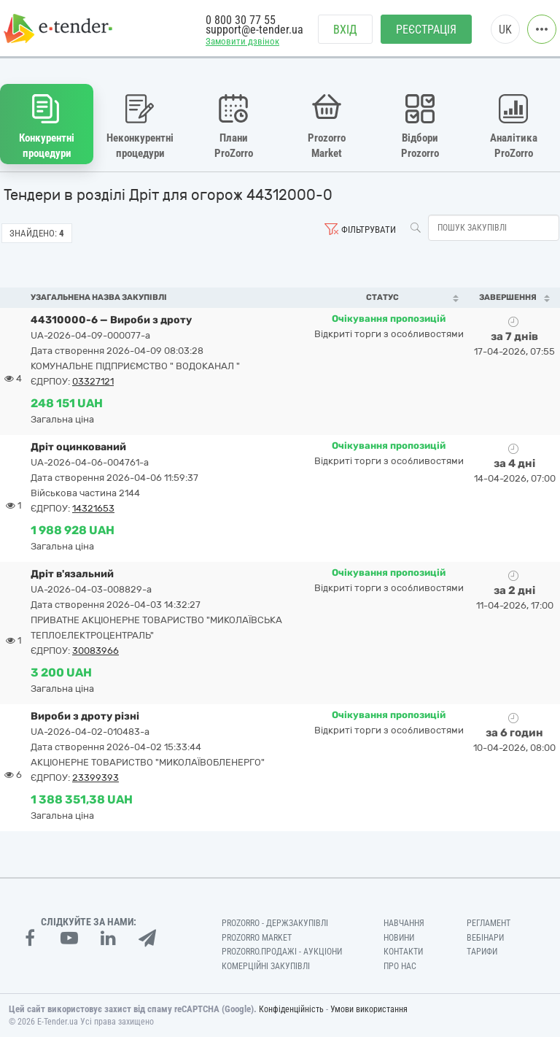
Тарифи (482, 952)
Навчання (404, 923)
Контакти (403, 952)
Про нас (400, 966)
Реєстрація (426, 29)
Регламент (488, 923)
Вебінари (485, 938)
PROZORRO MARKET (257, 938)
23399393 (95, 777)
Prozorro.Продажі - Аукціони (282, 952)
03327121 (93, 381)
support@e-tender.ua (254, 29)
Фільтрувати (368, 229)
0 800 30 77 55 (241, 20)
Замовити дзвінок (242, 41)
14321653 (93, 508)
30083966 (95, 650)
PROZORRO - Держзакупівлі (275, 923)
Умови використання (369, 1009)
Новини (399, 938)
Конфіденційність (291, 1009)
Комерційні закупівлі (266, 966)
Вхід (345, 29)
